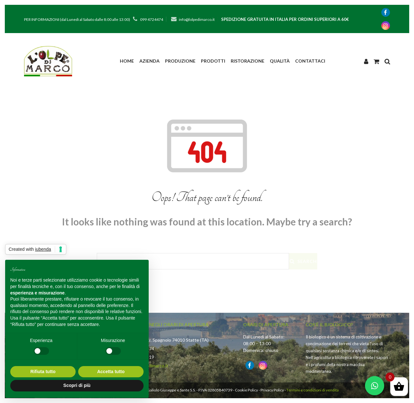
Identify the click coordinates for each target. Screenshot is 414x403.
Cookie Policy (246, 390)
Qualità (280, 61)
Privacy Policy (272, 390)
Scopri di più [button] (77, 385)
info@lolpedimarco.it (197, 19)
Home (127, 61)
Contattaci (310, 61)
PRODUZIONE (180, 61)
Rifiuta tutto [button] (43, 371)
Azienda (149, 61)
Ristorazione (247, 61)
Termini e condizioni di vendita (312, 390)
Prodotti (213, 61)
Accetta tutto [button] (111, 371)
